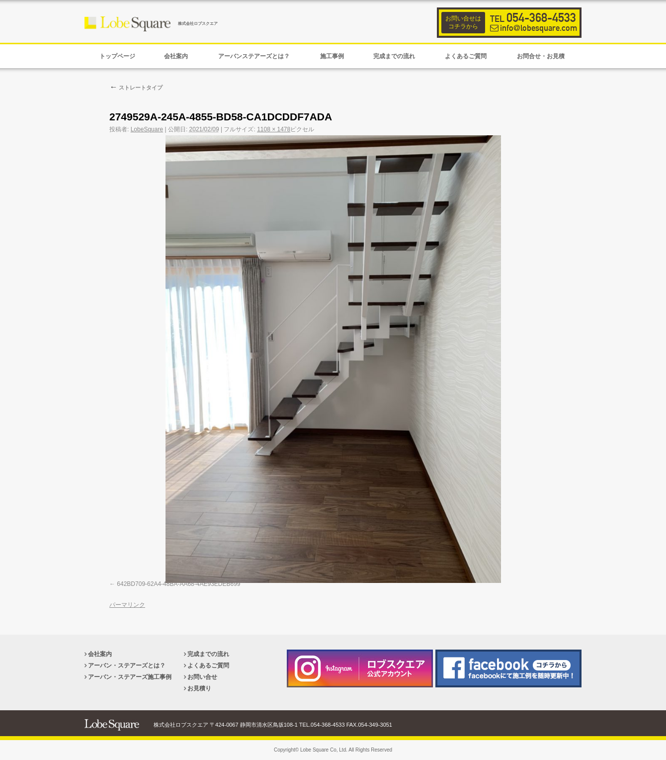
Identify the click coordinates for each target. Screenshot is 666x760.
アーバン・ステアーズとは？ (127, 665)
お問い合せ (202, 676)
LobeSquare (147, 129)
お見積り (199, 688)
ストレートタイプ (136, 88)
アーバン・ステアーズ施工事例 (129, 676)
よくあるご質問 (208, 665)
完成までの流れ (208, 654)
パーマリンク (127, 604)
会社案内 (100, 654)
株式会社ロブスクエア (198, 23)
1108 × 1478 (273, 129)
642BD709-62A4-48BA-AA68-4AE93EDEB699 (178, 583)
